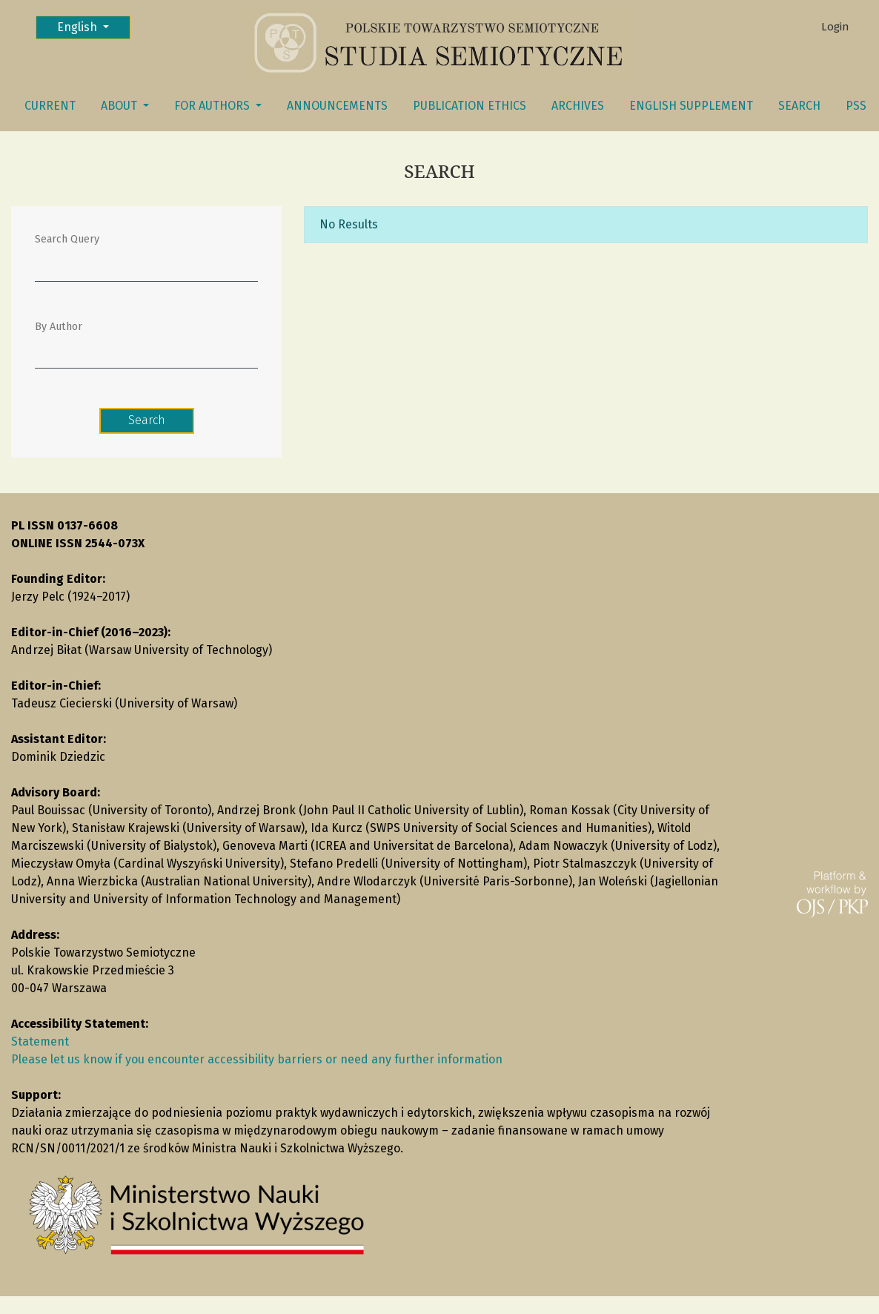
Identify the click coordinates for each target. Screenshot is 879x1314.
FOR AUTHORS (213, 106)
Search (799, 106)
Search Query (67, 239)
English (93, 26)
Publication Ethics (469, 106)
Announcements (337, 106)
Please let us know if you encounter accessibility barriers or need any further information (256, 1059)
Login (835, 26)
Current (50, 106)
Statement (40, 1041)
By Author (58, 326)
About (120, 106)
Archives (577, 106)
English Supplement (691, 106)
